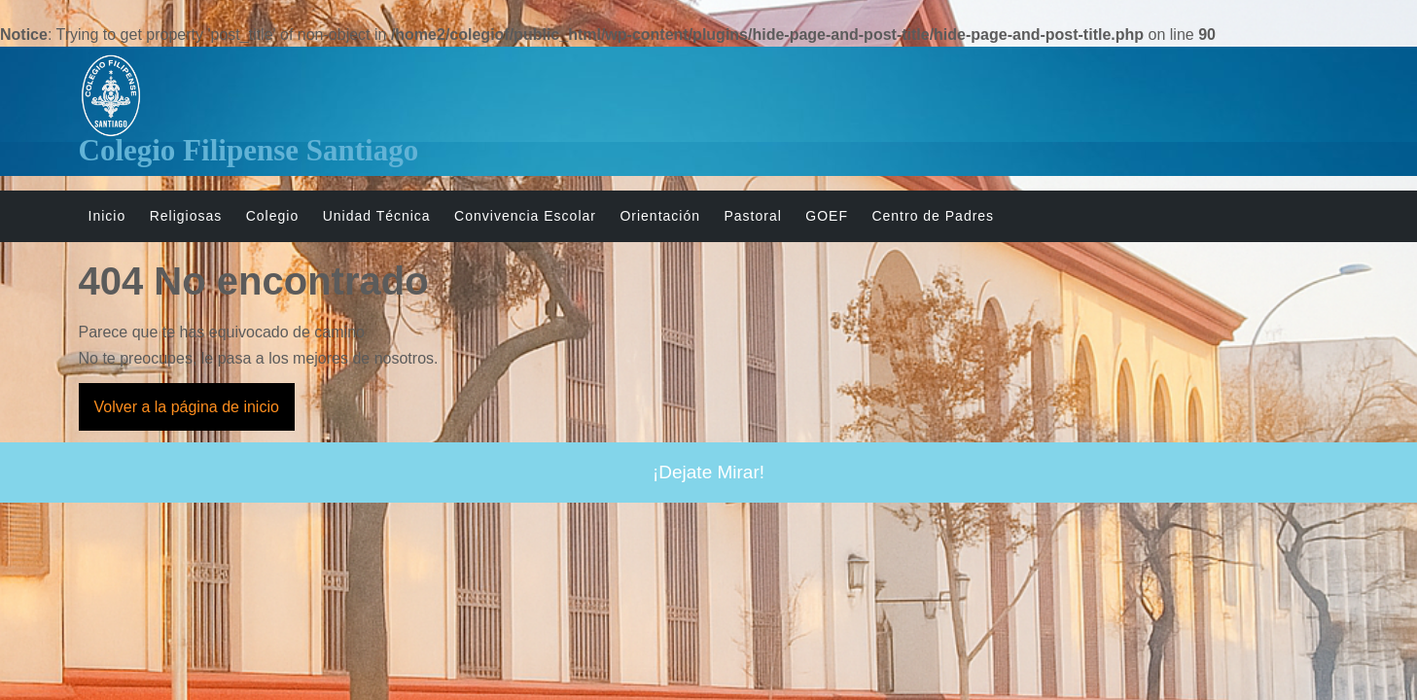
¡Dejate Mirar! (708, 472)
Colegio (272, 216)
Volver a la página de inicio (194, 413)
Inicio (107, 216)
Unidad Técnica (377, 216)
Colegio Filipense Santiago (249, 150)
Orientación (660, 216)
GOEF (826, 216)
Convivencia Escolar (525, 216)
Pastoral (752, 216)
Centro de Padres (932, 216)
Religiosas (186, 216)
